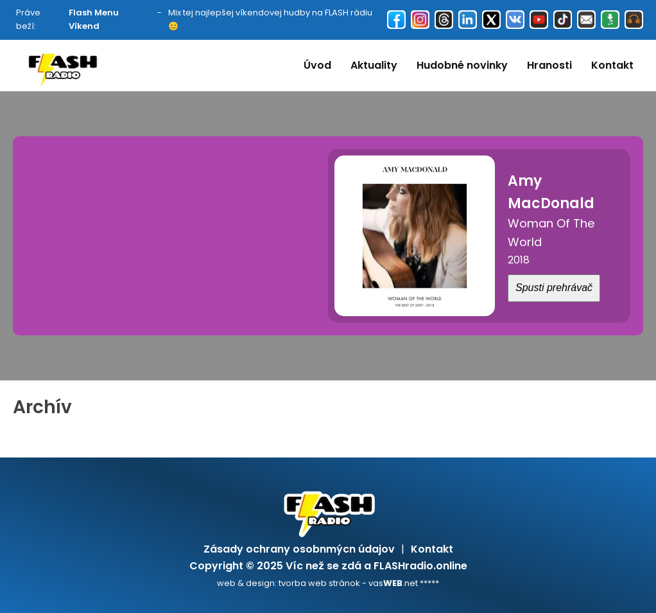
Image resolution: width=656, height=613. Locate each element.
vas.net (393, 583)
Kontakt (612, 65)
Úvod (317, 65)
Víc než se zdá (323, 565)
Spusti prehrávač (553, 287)
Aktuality (373, 65)
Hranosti (549, 65)
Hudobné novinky (462, 65)
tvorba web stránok (319, 583)
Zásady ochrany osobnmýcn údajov (299, 549)
